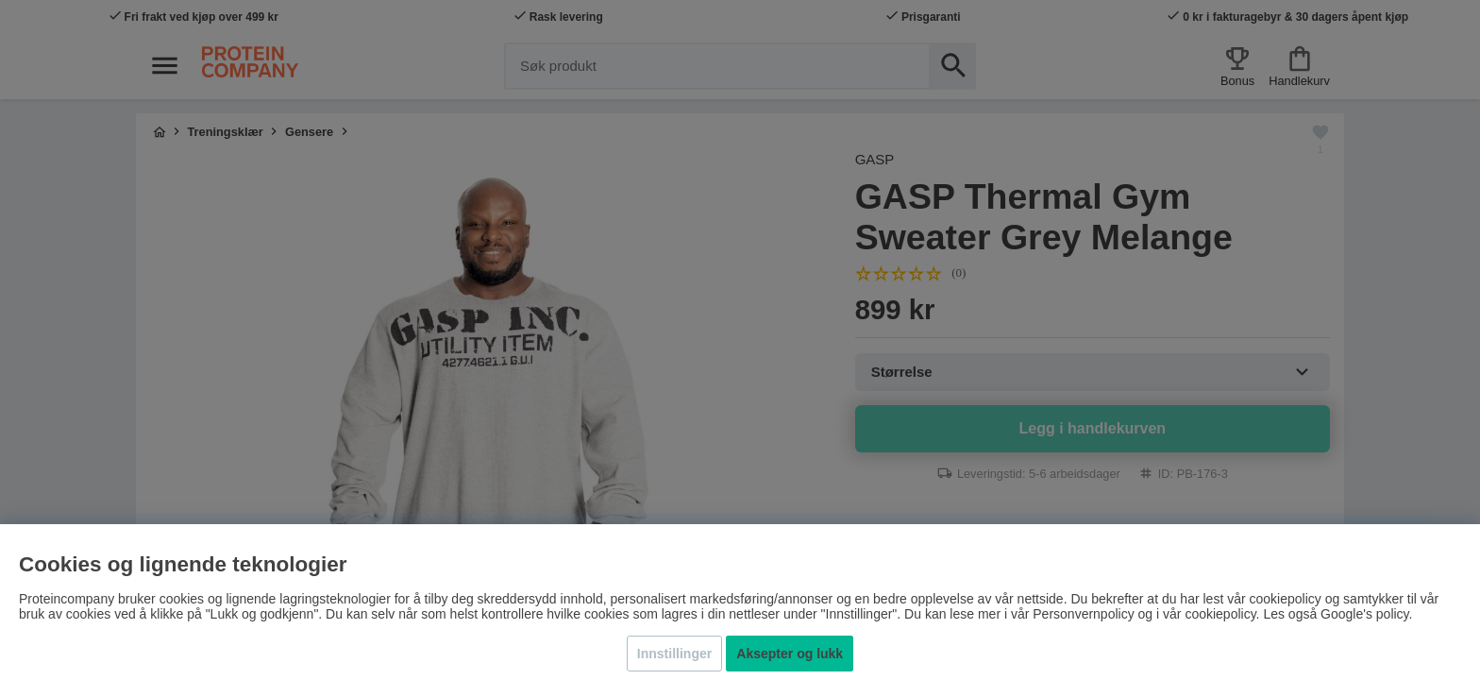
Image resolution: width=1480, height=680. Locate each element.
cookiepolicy (1220, 613)
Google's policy (1364, 613)
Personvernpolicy (1083, 613)
